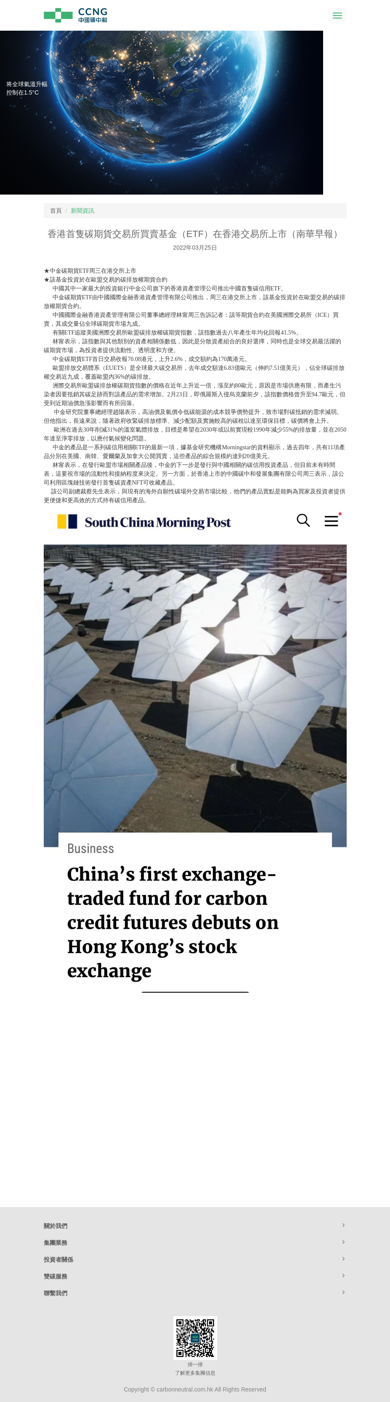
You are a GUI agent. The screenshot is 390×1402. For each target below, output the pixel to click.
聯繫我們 (195, 1293)
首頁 (56, 210)
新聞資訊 (82, 210)
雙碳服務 (195, 1276)
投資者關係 (195, 1259)
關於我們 (195, 1225)
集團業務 (195, 1242)
